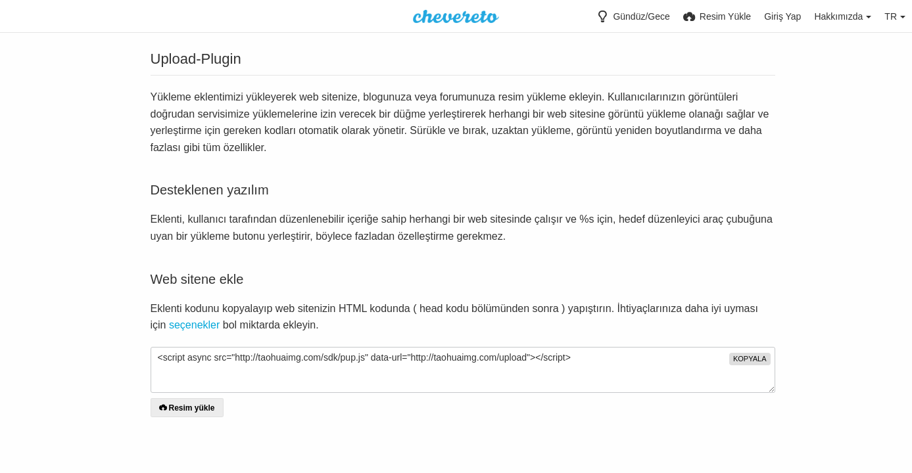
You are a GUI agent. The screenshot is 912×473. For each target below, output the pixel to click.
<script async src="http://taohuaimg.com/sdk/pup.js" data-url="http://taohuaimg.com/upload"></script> (463, 370)
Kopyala (750, 359)
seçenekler (194, 324)
